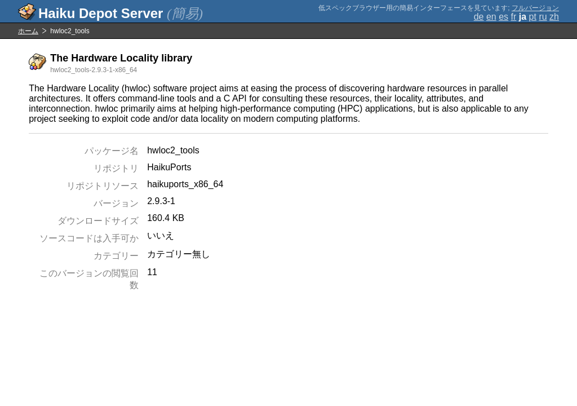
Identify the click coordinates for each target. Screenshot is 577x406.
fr (514, 16)
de (479, 16)
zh (554, 16)
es (503, 16)
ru (543, 16)
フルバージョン (535, 8)
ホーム (28, 31)
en (491, 16)
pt (532, 16)
